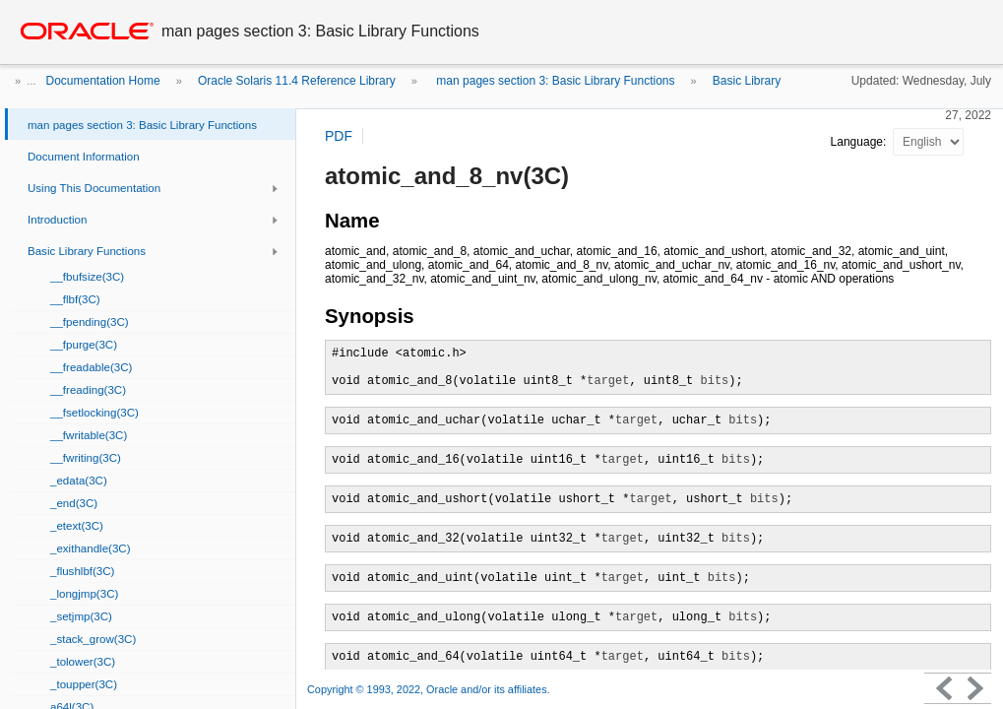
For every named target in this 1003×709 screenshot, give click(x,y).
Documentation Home (103, 81)
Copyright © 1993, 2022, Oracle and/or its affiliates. (430, 689)
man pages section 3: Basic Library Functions (553, 81)
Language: (860, 142)
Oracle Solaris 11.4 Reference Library (297, 81)
